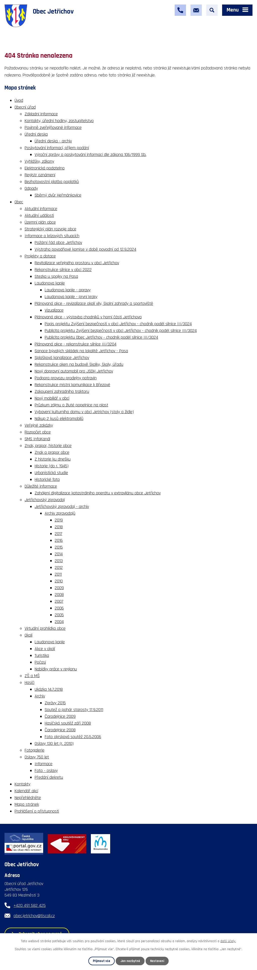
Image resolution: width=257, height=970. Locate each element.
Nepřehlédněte (28, 798)
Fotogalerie (34, 750)
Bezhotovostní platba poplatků (52, 182)
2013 (59, 561)
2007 (59, 601)
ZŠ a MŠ (32, 676)
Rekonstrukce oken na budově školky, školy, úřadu (79, 364)
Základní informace (41, 114)
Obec (19, 202)
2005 (59, 615)
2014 (59, 554)
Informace (43, 764)
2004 (59, 622)
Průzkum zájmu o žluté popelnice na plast (71, 405)
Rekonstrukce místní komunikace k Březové (72, 385)
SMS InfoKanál (37, 439)
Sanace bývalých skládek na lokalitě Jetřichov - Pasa (81, 351)
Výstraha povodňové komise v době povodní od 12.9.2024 (85, 249)
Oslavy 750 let (37, 757)
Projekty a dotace (40, 256)
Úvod (19, 100)
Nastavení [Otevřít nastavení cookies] (157, 961)
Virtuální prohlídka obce (45, 628)
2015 (59, 547)
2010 (59, 581)
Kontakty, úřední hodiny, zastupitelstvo (59, 121)
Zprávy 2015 (55, 703)
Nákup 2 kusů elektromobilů (59, 418)
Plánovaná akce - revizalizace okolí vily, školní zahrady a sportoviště (94, 303)
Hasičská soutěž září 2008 (68, 723)
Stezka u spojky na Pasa (56, 276)
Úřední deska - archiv (53, 141)
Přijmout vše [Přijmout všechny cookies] (101, 961)
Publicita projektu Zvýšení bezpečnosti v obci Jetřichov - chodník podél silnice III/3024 (121, 330)
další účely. (228, 941)
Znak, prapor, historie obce (48, 446)
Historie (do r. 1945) (52, 466)
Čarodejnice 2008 (60, 730)
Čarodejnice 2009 (60, 716)
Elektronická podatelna (45, 168)
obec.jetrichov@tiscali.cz (34, 916)
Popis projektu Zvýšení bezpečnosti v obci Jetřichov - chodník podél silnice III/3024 (118, 324)
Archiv (40, 696)
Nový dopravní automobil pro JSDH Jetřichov (74, 371)
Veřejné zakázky (39, 425)
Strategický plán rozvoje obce (50, 229)
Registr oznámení (40, 175)
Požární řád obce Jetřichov (58, 242)
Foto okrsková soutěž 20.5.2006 (73, 737)
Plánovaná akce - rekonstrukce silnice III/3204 (75, 344)
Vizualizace (54, 310)
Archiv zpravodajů (60, 513)
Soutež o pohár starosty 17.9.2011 (74, 710)
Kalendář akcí (26, 791)
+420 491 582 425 (30, 905)
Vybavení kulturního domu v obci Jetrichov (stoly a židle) (84, 412)
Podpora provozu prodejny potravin (66, 378)
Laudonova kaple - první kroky (71, 297)
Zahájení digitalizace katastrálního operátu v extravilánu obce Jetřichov (98, 493)
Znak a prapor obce (52, 452)
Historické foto (47, 479)
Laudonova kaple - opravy (68, 290)
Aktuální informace (41, 209)
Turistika (42, 655)
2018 (59, 527)
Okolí (28, 635)
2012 (59, 567)
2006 (59, 608)
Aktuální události (39, 215)
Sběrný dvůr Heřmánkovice (58, 195)
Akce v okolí (45, 649)
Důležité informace (41, 486)
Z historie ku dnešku (53, 459)
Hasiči (29, 682)
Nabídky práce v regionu (56, 669)
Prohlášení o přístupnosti (37, 811)
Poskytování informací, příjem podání (57, 148)
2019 (59, 520)
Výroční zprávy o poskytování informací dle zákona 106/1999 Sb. (90, 154)
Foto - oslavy (46, 770)
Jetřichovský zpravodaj (45, 500)
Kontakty (22, 784)
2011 (58, 574)
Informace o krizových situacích (52, 236)
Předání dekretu (49, 777)
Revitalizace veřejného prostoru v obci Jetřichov (77, 263)
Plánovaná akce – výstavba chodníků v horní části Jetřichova (88, 317)
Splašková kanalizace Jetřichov (62, 358)
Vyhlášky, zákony (39, 161)
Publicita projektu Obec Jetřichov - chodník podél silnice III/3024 (101, 337)
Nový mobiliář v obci (52, 398)
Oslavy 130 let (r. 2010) (54, 743)
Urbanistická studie (51, 473)
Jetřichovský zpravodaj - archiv (62, 506)
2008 (59, 594)
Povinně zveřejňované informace (53, 127)
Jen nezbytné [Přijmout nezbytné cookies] (130, 961)
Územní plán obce (40, 222)
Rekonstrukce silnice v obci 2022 (63, 270)
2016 (59, 540)
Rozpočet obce (38, 432)
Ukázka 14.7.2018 (49, 689)
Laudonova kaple (50, 283)
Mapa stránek (27, 804)
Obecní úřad (25, 107)
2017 (58, 534)
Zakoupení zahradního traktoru (62, 391)
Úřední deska (36, 134)
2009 (59, 588)
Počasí (40, 662)
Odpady (31, 188)
